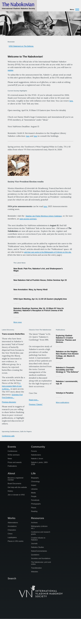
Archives (34, 522)
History (10, 491)
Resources (37, 518)
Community (38, 446)
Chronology (35, 481)
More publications (62, 402)
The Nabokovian (18, 4)
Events (12, 446)
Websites (34, 572)
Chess (10, 534)
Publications (12, 466)
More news (18, 322)
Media (33, 493)
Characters (12, 530)
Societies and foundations (40, 558)
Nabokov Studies (37, 547)
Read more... (34, 400)
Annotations (12, 526)
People (33, 496)
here (27, 136)
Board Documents (14, 483)
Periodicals (35, 500)
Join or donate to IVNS (16, 495)
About (11, 473)
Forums (34, 451)
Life (33, 473)
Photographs (36, 504)
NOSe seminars (14, 455)
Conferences (12, 451)
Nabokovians (36, 455)
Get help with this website (17, 487)
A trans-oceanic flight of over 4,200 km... (12, 386)
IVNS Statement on (21, 46)
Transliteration (36, 568)
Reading (34, 511)
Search (12, 578)
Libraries (34, 489)
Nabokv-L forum (37, 458)
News (10, 458)
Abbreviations (13, 522)
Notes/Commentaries (39, 551)
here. (45, 206)
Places (33, 508)
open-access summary (28, 219)
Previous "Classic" (36, 404)
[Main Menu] (74, 9)
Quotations (35, 555)
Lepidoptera (12, 537)
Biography (35, 478)
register (10, 70)
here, (71, 101)
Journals (34, 543)
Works (11, 518)
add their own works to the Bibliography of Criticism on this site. (47, 252)
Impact (33, 485)
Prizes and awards (15, 462)
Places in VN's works (15, 541)
